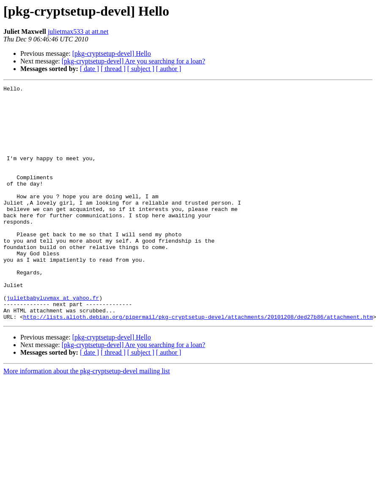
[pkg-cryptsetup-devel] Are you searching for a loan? (133, 61)
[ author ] (168, 68)
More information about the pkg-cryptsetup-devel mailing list (86, 418)
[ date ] (89, 68)
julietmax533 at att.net (78, 31)
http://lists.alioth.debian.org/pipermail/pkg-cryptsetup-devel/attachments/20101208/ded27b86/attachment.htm (198, 363)
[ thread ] (113, 68)
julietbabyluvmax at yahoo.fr (53, 341)
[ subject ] (140, 68)
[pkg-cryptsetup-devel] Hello (111, 53)
